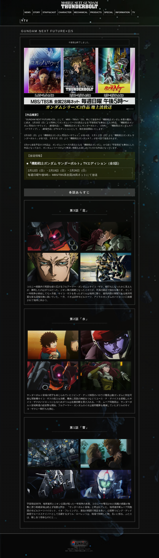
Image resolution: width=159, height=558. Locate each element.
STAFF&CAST (49, 12)
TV (133, 12)
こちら (86, 549)
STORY (36, 12)
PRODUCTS (96, 12)
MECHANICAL (81, 12)
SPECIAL (108, 12)
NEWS (27, 12)
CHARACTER (65, 12)
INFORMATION (123, 12)
